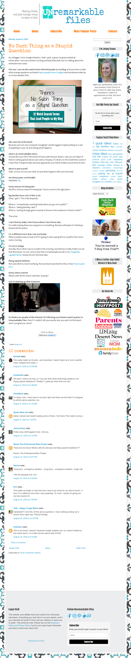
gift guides (113, 157)
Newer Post (14, 548)
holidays (95, 162)
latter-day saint (107, 162)
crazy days (99, 153)
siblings (104, 179)
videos (119, 182)
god (120, 157)
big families (102, 146)
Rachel (16, 465)
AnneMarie (18, 394)
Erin (15, 487)
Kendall (16, 356)
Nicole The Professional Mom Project (30, 444)
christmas (103, 150)
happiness (118, 159)
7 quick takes (102, 143)
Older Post (80, 548)
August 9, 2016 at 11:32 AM (25, 404)
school (113, 176)
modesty (95, 171)
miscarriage (117, 168)
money (101, 171)
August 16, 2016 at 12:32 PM (25, 518)
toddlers (108, 182)
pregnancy (103, 176)
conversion (118, 150)
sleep (112, 179)
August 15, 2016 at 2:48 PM (25, 500)
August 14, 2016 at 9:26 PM (25, 478)
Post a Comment (18, 543)
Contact (112, 31)
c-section (118, 147)
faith (99, 157)
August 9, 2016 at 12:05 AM (25, 366)
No (19, 180)
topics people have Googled (51, 72)
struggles (96, 182)
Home (17, 31)
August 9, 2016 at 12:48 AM (25, 385)
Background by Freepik (36, 641)
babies (116, 144)
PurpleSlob (18, 375)
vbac (114, 182)
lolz (20, 344)
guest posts (106, 159)
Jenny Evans (19, 428)
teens (103, 182)
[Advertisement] (47, 572)
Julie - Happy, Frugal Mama (25, 508)
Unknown (17, 527)
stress (119, 179)
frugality (105, 157)
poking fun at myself (110, 173)
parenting (110, 170)
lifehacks (118, 162)
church (110, 150)
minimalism (106, 168)
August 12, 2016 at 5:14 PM (25, 436)
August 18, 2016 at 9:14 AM (25, 537)
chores (95, 150)
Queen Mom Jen (20, 412)
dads (110, 154)
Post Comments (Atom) (30, 553)
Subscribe (56, 31)
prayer (94, 176)
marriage (101, 165)
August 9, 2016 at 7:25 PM (24, 420)
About (35, 31)
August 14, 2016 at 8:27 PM (25, 457)
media (109, 165)
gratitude (95, 159)
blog (16, 344)
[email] (107, 121)
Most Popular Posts (85, 31)
